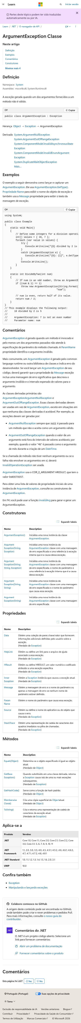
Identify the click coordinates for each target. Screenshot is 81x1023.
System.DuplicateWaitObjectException (35, 162)
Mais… (17, 166)
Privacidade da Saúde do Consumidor (53, 1013)
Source (7, 709)
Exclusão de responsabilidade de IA (20, 1009)
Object (17, 126)
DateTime (51, 448)
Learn (5, 26)
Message (24, 196)
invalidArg (44, 500)
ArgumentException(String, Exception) (12, 548)
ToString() (9, 809)
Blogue (66, 1009)
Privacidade (22, 1013)
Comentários (11, 58)
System (19, 84)
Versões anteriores (50, 1009)
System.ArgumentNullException (32, 134)
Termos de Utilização (13, 1018)
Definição (9, 50)
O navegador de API (29, 26)
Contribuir (8, 1013)
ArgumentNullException (38, 398)
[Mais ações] (75, 26)
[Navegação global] (3, 4)
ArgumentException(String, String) (12, 584)
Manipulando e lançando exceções (28, 887)
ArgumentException (14, 187)
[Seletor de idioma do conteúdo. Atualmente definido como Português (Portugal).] (16, 993)
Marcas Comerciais (36, 1018)
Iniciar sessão (71, 4)
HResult (8, 664)
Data (6, 635)
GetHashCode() (11, 790)
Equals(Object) (11, 760)
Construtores (11, 63)
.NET (14, 26)
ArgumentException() (14, 535)
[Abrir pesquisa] (60, 4)
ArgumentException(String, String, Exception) (12, 564)
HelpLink (8, 651)
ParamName (68, 347)
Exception (30, 126)
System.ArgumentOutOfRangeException (36, 139)
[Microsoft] (40, 4)
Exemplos (9, 54)
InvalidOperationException (17, 465)
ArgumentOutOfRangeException (21, 402)
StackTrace (9, 722)
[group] (40, 268)
